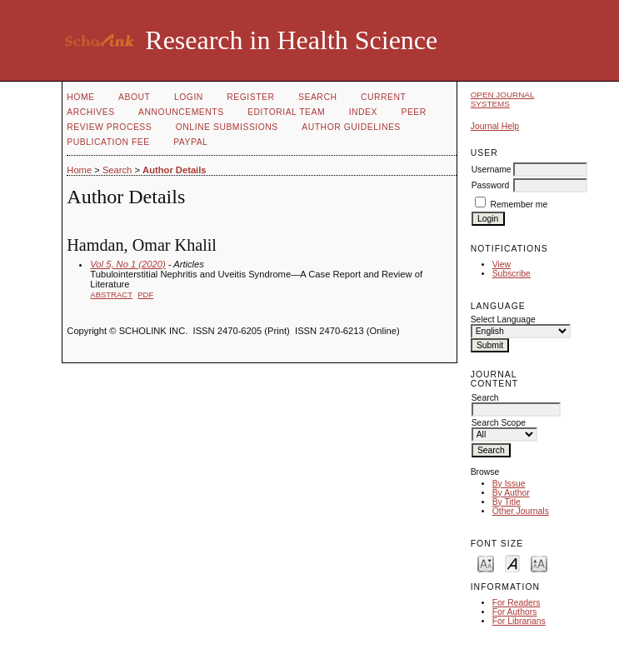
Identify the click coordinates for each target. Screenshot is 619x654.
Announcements (181, 112)
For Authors (514, 612)
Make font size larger (539, 562)
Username (492, 169)
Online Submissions (227, 127)
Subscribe (511, 273)
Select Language (503, 319)
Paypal (190, 142)
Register (250, 97)
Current (383, 97)
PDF (145, 294)
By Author (511, 492)
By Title (506, 502)
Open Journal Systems (503, 99)
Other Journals (520, 511)
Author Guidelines (351, 127)
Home (80, 97)
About (134, 97)
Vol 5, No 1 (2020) (127, 264)
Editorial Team (286, 112)
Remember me (519, 204)
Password (491, 185)
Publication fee (108, 142)
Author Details (174, 170)
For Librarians (519, 621)
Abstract (111, 294)
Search (317, 97)
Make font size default (512, 562)
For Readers (516, 602)
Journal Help (495, 126)
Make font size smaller (485, 562)
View (501, 264)
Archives (90, 112)
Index (363, 112)
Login (188, 97)
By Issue (509, 483)
